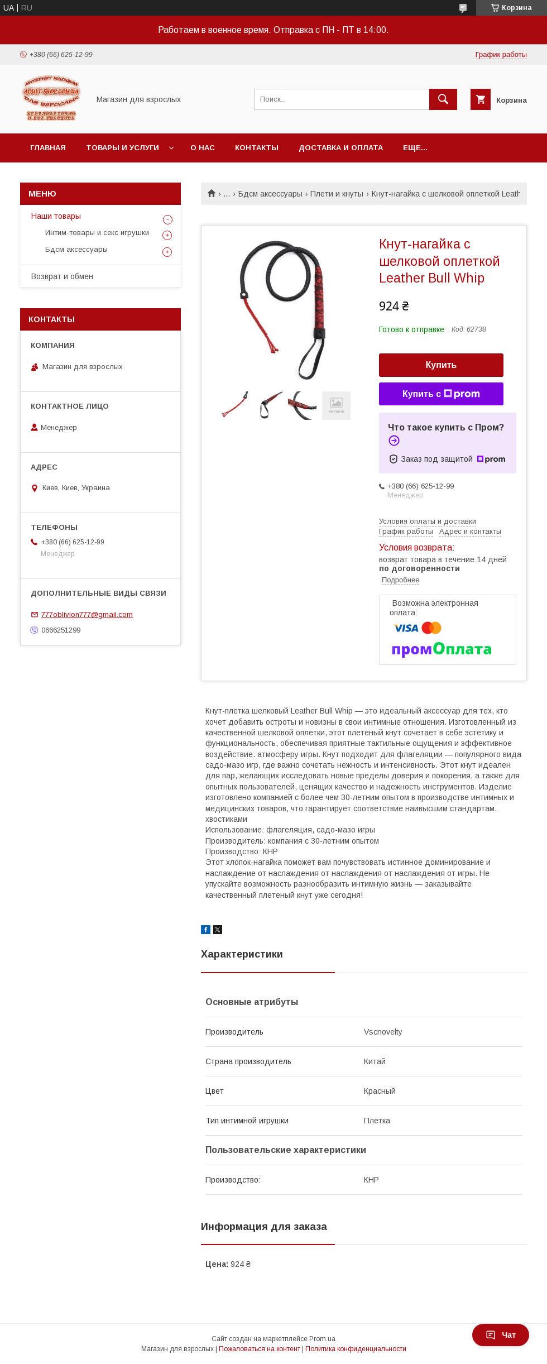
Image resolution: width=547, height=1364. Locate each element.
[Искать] (443, 99)
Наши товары (56, 216)
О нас (202, 147)
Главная (48, 147)
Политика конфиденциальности (355, 1349)
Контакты (257, 147)
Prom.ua (322, 1339)
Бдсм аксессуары (270, 193)
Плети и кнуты (336, 193)
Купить (441, 365)
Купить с (441, 394)
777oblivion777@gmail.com (87, 614)
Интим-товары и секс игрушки (97, 232)
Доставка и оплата (341, 147)
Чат (501, 1335)
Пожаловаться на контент (259, 1349)
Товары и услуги (122, 147)
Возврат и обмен (62, 276)
